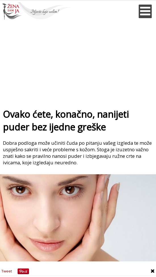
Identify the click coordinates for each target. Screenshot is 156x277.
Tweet (6, 271)
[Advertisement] (78, 62)
